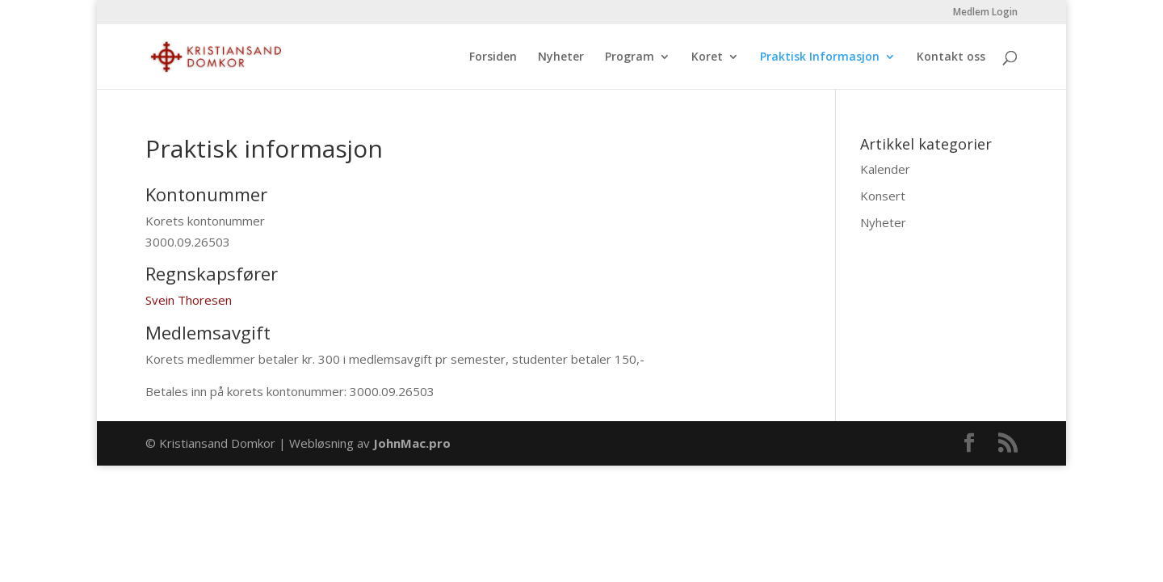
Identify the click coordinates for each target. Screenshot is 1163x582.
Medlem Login (985, 13)
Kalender (885, 169)
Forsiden (493, 57)
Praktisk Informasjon (820, 57)
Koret (707, 57)
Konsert (882, 196)
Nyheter (561, 57)
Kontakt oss (951, 57)
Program (629, 57)
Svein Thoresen (188, 300)
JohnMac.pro (412, 443)
